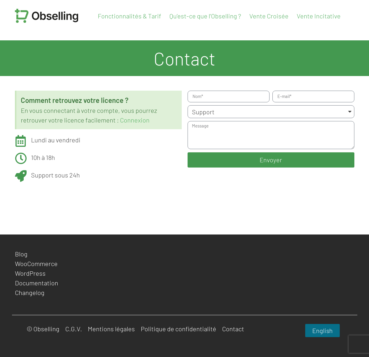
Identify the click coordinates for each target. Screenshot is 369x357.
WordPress (30, 273)
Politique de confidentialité (178, 328)
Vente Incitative (319, 16)
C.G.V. (73, 328)
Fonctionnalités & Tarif (129, 16)
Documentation (36, 283)
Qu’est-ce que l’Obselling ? (205, 16)
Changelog (29, 292)
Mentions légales (111, 328)
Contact (233, 328)
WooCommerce (36, 263)
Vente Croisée (269, 16)
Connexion (135, 120)
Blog (21, 254)
